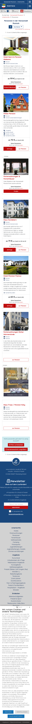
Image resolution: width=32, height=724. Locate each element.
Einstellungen (22, 712)
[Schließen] (29, 607)
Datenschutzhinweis (15, 722)
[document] (16, 659)
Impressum (6, 722)
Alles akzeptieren (16, 716)
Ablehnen (8, 712)
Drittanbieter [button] (26, 722)
